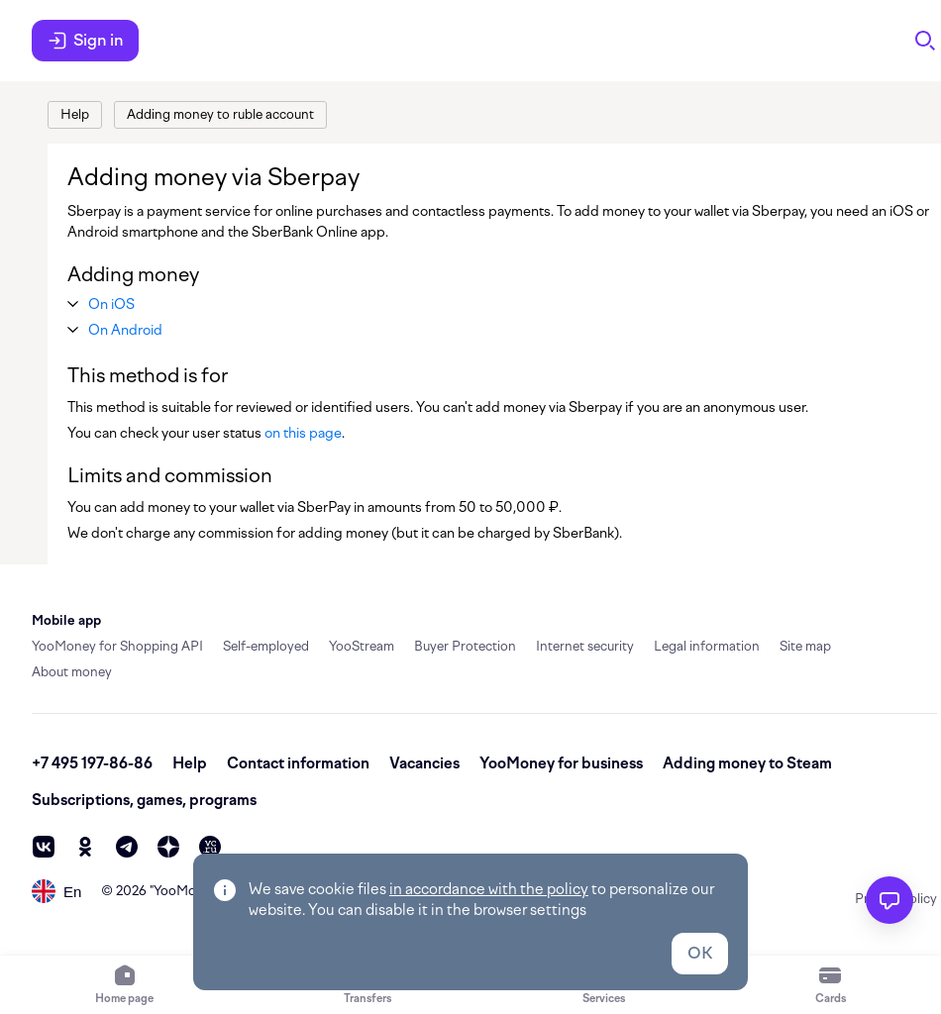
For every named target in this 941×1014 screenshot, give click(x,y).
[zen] (168, 847)
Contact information (298, 763)
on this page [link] (303, 433)
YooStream (361, 646)
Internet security (585, 646)
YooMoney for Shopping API (117, 646)
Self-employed (266, 646)
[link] (75, 115)
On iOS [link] (111, 304)
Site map (805, 646)
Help (189, 763)
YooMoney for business (561, 763)
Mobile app (66, 620)
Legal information (707, 646)
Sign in (85, 41)
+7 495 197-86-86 (92, 763)
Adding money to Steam (747, 763)
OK (699, 953)
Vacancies (424, 763)
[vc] (210, 847)
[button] (111, 304)
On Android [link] (125, 330)
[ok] (85, 847)
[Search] (925, 40)
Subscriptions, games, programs (144, 800)
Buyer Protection (465, 646)
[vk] (43, 847)
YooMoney (186, 890)
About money (72, 671)
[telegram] (127, 847)
